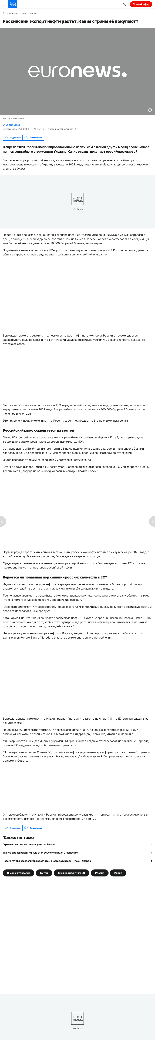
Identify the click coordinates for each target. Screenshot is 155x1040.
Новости (13, 14)
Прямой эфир (141, 4)
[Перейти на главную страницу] (12, 4)
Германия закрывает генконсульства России (29, 844)
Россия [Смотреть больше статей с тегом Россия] (99, 872)
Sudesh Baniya (13, 124)
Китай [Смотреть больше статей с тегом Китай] (44, 872)
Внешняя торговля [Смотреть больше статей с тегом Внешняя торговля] (18, 872)
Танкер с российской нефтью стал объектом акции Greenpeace (40, 852)
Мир (23, 14)
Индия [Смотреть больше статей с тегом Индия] (118, 872)
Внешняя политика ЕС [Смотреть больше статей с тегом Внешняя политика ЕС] (71, 872)
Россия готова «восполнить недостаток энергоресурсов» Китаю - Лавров (47, 860)
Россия (33, 14)
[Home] (4, 13)
